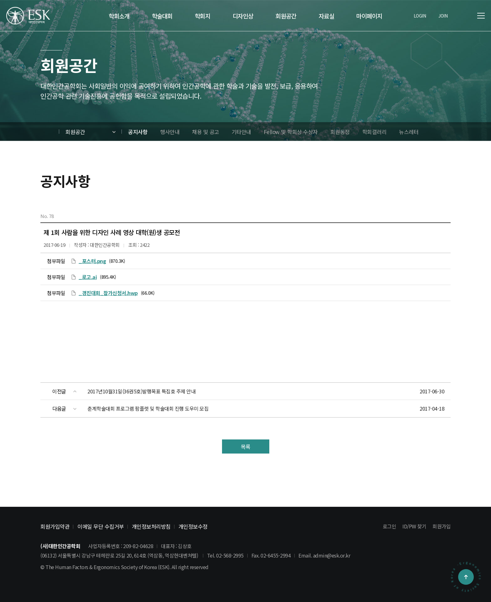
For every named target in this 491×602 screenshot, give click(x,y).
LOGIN (420, 16)
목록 (246, 446)
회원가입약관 (55, 526)
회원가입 (441, 526)
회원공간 (75, 132)
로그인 (389, 526)
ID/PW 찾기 (414, 526)
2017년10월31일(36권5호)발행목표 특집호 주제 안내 (141, 391)
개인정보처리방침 (151, 526)
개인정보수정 (193, 526)
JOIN (442, 16)
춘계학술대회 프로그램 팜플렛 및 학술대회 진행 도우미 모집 (148, 408)
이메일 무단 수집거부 (100, 526)
